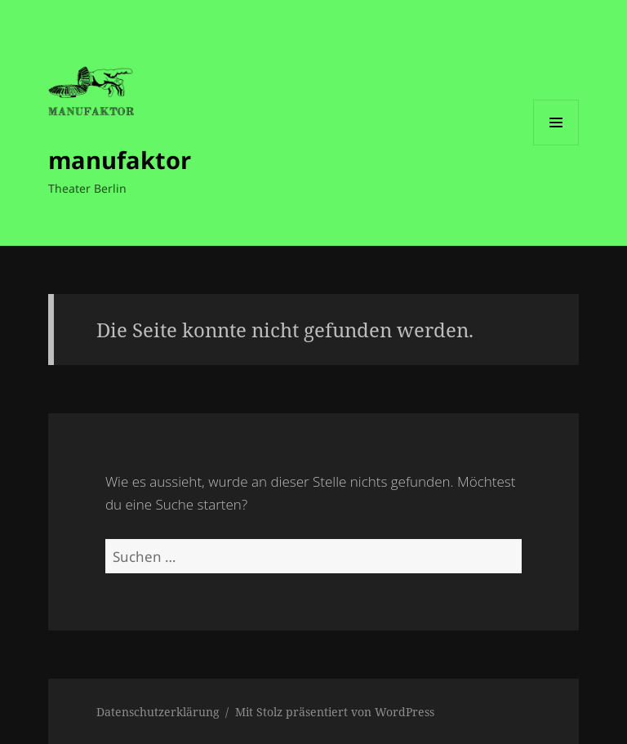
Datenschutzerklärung (158, 711)
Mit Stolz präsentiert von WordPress (334, 711)
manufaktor (119, 160)
